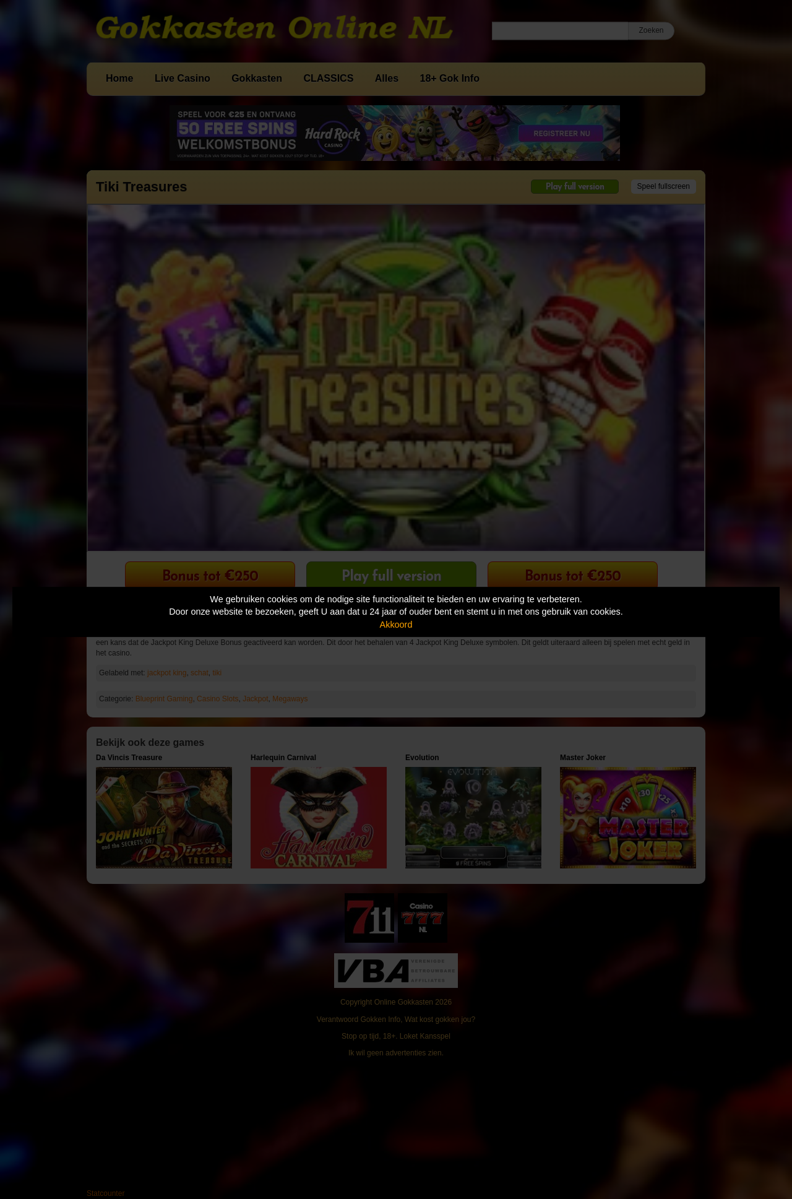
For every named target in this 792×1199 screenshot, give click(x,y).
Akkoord (396, 625)
